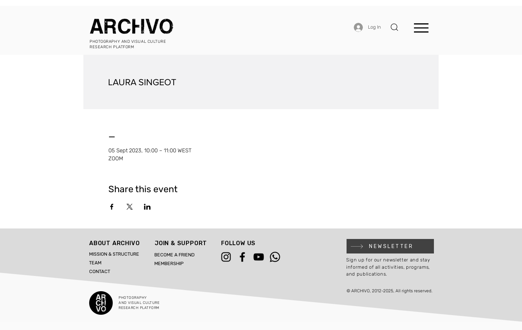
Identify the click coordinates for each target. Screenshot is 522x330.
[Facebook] (242, 257)
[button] (394, 27)
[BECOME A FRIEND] (184, 255)
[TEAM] (105, 263)
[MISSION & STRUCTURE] (119, 254)
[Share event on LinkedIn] (147, 207)
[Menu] (421, 28)
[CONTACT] (105, 271)
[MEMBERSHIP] (184, 263)
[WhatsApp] (275, 257)
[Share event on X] (129, 207)
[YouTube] (258, 257)
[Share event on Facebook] (111, 207)
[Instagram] (226, 257)
